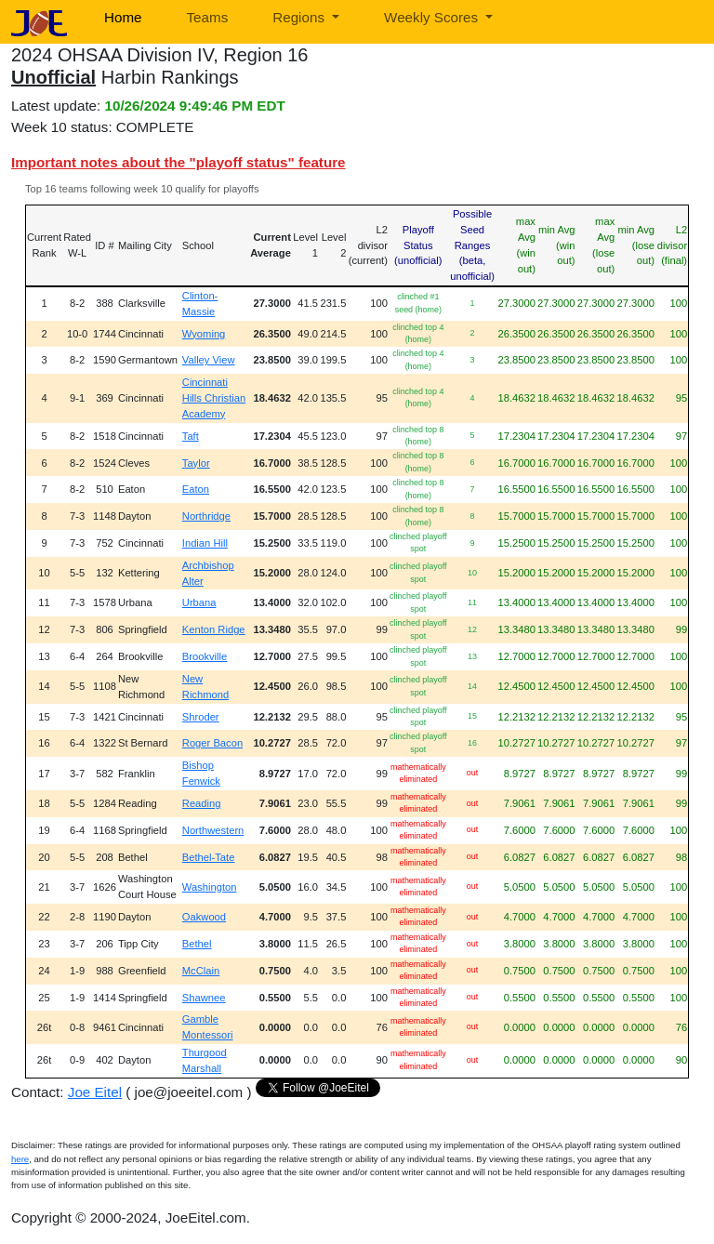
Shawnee (204, 997)
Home (123, 17)
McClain (200, 970)
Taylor (196, 463)
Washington (209, 887)
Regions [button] (300, 17)
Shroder (200, 716)
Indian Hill (205, 543)
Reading (201, 803)
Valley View (208, 359)
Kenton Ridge (213, 629)
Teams (208, 17)
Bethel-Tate (208, 857)
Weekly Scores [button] (433, 17)
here (20, 1159)
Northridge (206, 516)
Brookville (205, 656)
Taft (190, 436)
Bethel (197, 943)
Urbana (199, 602)
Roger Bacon (212, 742)
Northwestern (213, 830)
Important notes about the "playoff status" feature (178, 162)
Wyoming (204, 333)
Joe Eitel (95, 1092)
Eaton (195, 489)
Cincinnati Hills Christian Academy (213, 398)
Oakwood (204, 916)
